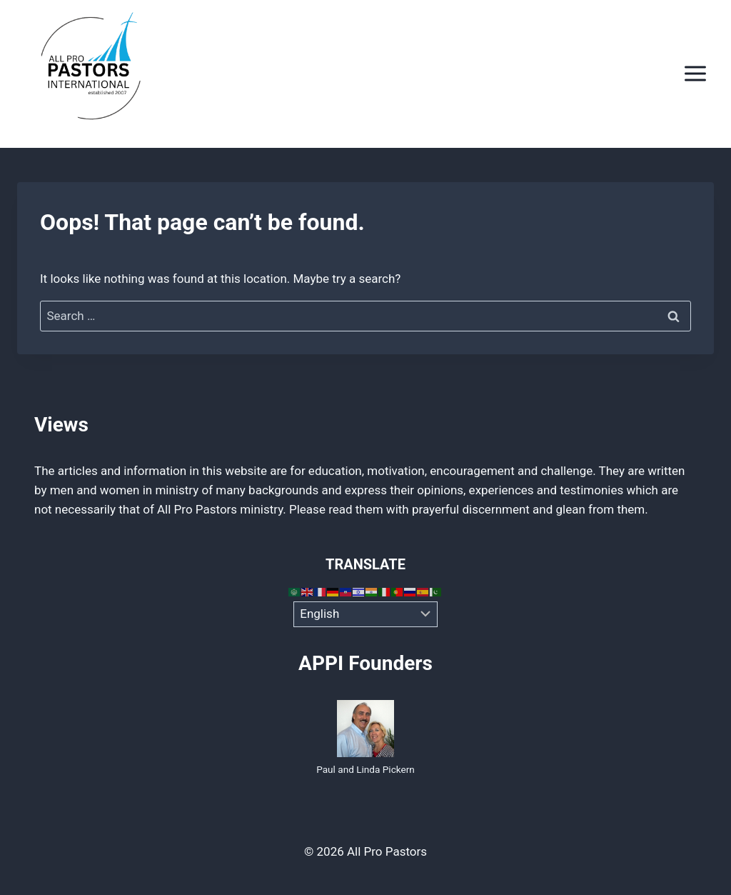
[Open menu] (695, 74)
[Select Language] (365, 614)
